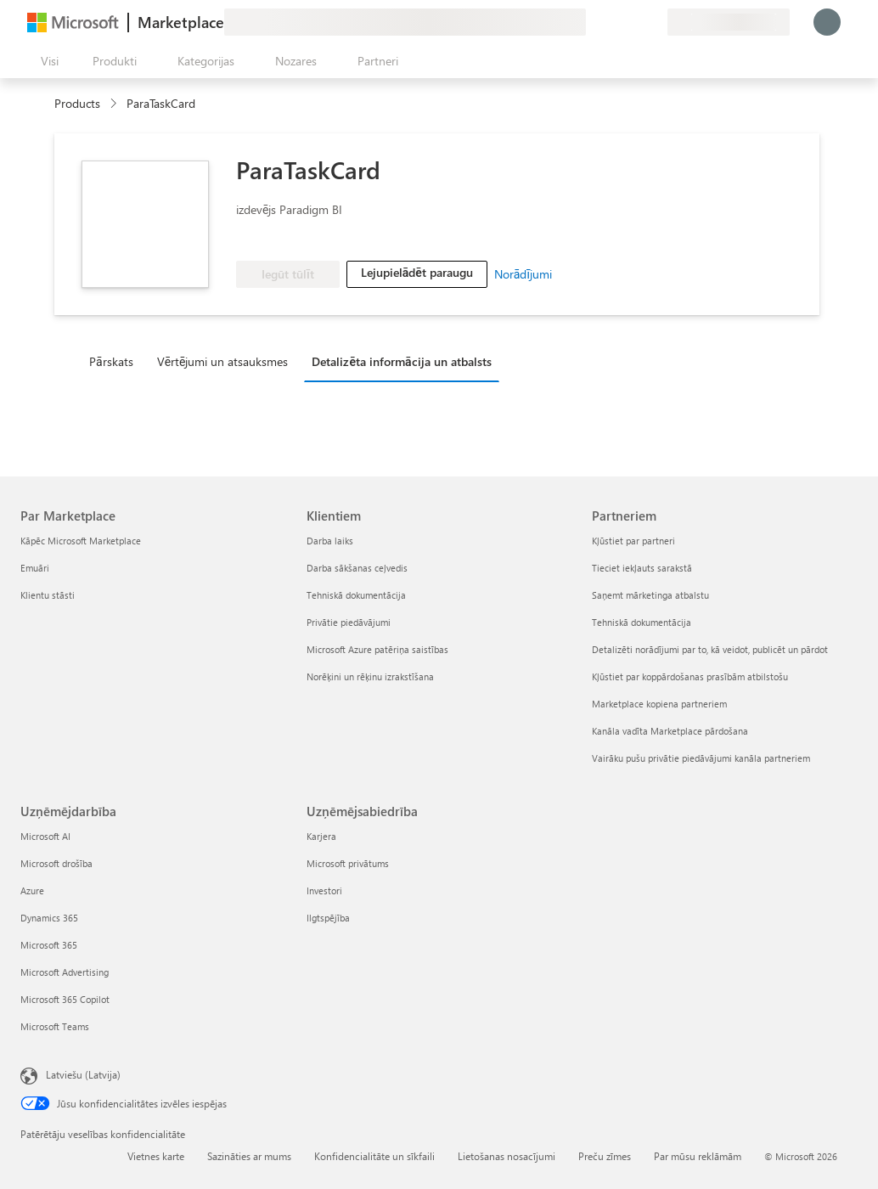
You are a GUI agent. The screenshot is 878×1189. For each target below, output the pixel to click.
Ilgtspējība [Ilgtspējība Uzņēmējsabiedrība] (328, 917)
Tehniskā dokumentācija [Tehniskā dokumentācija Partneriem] (641, 622)
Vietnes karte (155, 1156)
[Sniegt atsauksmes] (592, 22)
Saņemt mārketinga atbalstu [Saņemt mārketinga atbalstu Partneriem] (650, 595)
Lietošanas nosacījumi (506, 1156)
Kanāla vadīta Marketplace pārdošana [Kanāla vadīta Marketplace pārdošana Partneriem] (670, 730)
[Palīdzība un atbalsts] (613, 22)
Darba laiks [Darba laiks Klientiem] (330, 540)
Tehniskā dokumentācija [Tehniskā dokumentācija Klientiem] (356, 595)
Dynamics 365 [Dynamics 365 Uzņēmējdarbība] (49, 917)
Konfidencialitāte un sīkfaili (374, 1156)
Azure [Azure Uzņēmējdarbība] (32, 890)
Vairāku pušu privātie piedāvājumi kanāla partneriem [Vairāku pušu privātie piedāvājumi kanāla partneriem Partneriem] (701, 758)
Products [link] (77, 103)
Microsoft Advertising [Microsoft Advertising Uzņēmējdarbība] (64, 972)
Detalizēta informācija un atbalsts (401, 361)
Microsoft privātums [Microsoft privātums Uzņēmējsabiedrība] (348, 863)
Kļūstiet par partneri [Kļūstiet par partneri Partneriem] (633, 540)
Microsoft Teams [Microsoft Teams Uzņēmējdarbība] (54, 1026)
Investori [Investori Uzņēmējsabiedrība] (324, 890)
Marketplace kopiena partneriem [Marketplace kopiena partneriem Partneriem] (659, 703)
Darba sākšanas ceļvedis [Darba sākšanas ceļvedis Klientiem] (357, 567)
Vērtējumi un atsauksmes (223, 361)
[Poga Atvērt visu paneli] (46, 61)
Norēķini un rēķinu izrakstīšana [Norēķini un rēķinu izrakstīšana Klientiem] (370, 676)
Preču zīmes (604, 1156)
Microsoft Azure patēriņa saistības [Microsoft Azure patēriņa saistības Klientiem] (377, 649)
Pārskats (111, 361)
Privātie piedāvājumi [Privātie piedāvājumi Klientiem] (349, 622)
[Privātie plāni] (654, 22)
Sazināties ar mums (249, 1156)
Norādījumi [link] (523, 274)
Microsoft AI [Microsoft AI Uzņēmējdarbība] (45, 836)
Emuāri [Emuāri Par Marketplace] (34, 567)
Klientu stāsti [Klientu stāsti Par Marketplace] (47, 595)
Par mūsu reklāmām (697, 1156)
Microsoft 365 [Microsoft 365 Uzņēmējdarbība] (48, 944)
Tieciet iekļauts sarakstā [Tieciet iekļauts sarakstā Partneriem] (642, 567)
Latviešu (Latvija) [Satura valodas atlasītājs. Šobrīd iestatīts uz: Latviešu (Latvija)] (83, 1074)
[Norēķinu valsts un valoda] (728, 22)
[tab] (115, 361)
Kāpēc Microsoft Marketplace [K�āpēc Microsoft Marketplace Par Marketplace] (80, 540)
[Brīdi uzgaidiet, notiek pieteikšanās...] (827, 22)
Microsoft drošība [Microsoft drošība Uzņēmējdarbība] (56, 863)
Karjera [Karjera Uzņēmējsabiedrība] (321, 836)
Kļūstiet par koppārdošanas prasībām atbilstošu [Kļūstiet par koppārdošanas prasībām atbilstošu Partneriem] (690, 676)
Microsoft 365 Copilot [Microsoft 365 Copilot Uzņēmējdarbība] (65, 999)
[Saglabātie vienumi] (633, 22)
